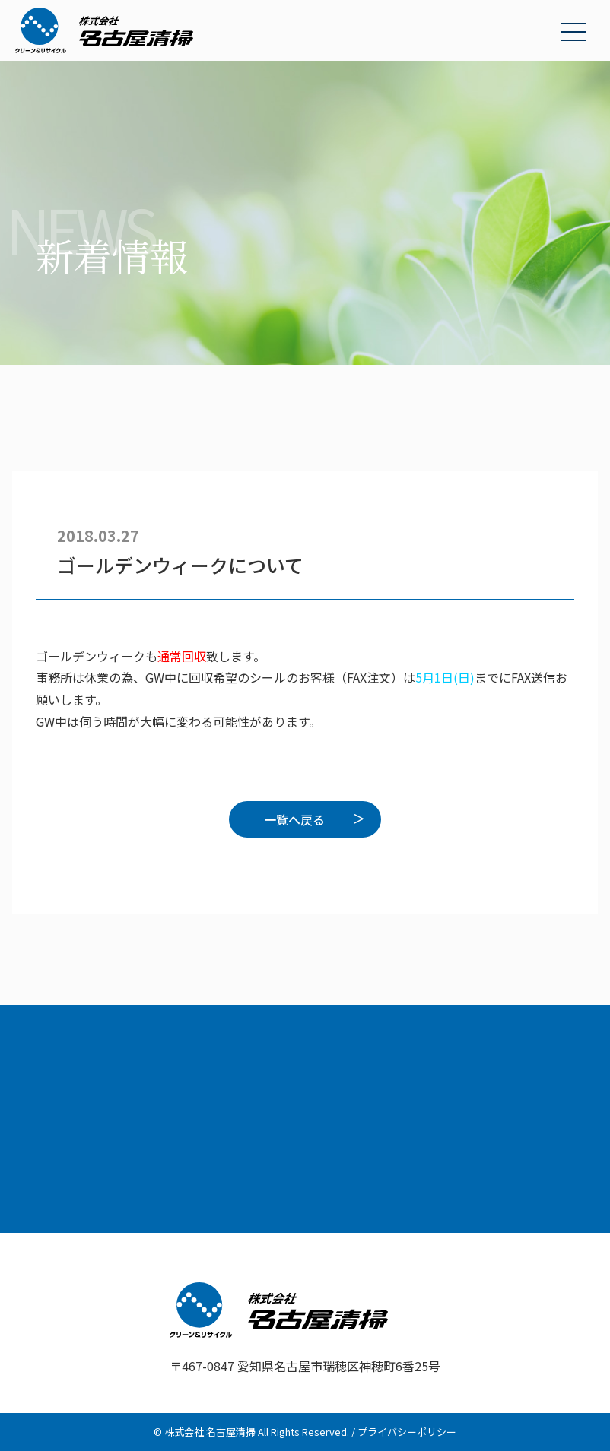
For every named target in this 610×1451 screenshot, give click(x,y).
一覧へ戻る (294, 819)
